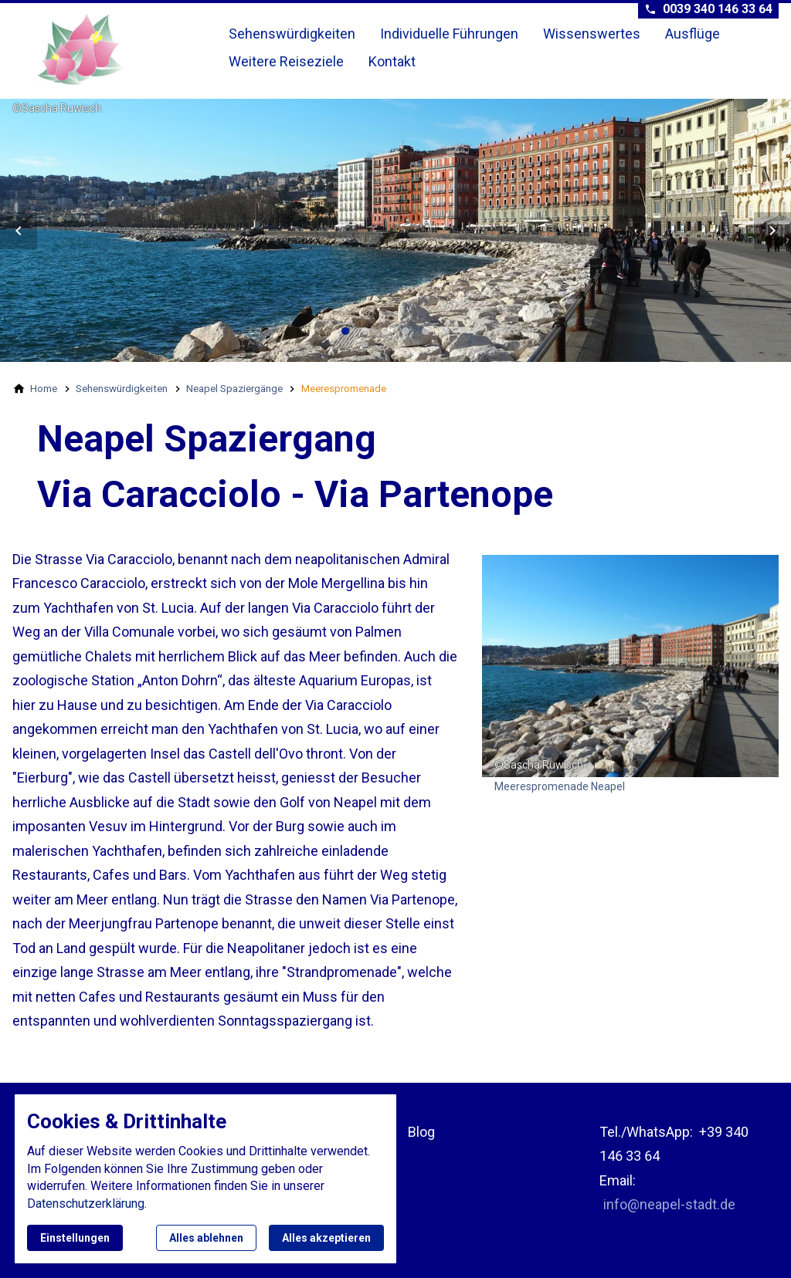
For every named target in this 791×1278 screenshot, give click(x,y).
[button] (18, 230)
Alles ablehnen (206, 1238)
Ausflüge (692, 33)
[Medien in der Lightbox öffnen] (630, 666)
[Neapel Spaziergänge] (234, 388)
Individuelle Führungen (449, 33)
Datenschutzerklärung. (87, 1203)
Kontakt (392, 61)
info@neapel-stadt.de (669, 1204)
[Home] (43, 388)
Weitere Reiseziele (286, 61)
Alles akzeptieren (326, 1238)
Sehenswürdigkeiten (292, 33)
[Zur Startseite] (117, 49)
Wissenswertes (591, 33)
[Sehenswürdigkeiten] (122, 388)
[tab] (345, 331)
